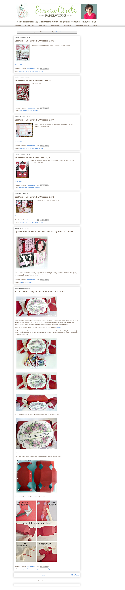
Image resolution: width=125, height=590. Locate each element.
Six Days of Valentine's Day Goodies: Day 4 (34, 120)
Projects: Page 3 (42, 25)
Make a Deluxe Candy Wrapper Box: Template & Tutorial (40, 291)
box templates (23, 569)
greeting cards (23, 71)
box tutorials (30, 569)
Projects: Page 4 (55, 25)
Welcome (18, 25)
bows (20, 110)
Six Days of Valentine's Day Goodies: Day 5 (34, 80)
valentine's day (39, 71)
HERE (59, 327)
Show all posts (59, 32)
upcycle (21, 282)
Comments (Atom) (51, 581)
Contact (95, 25)
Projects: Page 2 (29, 25)
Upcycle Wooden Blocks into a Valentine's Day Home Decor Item (44, 232)
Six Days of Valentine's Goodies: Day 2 (32, 157)
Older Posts (75, 575)
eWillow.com (67, 25)
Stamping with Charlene (82, 25)
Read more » (18, 64)
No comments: (31, 68)
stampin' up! (31, 71)
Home (43, 575)
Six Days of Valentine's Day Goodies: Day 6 (34, 41)
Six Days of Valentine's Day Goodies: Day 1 (34, 197)
